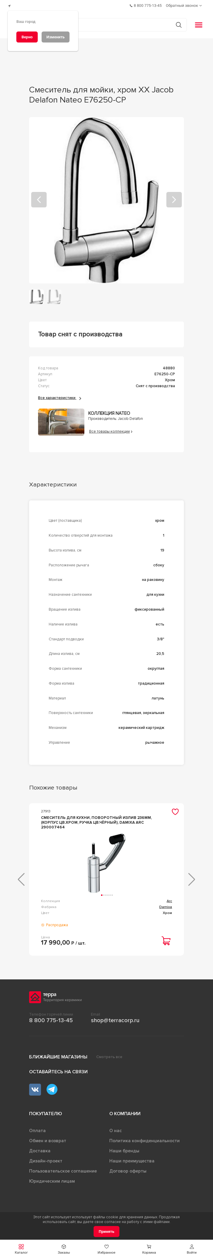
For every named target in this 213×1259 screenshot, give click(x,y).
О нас (115, 1128)
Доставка (40, 1148)
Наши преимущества (131, 1159)
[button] (21, 1249)
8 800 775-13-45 (51, 1018)
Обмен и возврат (47, 1138)
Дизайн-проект (45, 1159)
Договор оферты (127, 1169)
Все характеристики (59, 395)
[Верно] (27, 36)
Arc (169, 899)
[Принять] (106, 1231)
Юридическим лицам (52, 1179)
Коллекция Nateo (109, 411)
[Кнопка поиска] (176, 22)
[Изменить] (56, 36)
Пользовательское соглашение (63, 1169)
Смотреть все (109, 1054)
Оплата (37, 1128)
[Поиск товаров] (103, 22)
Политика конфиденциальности (144, 1138)
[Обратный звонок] (184, 4)
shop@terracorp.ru (115, 1018)
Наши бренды (124, 1148)
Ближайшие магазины (58, 1055)
